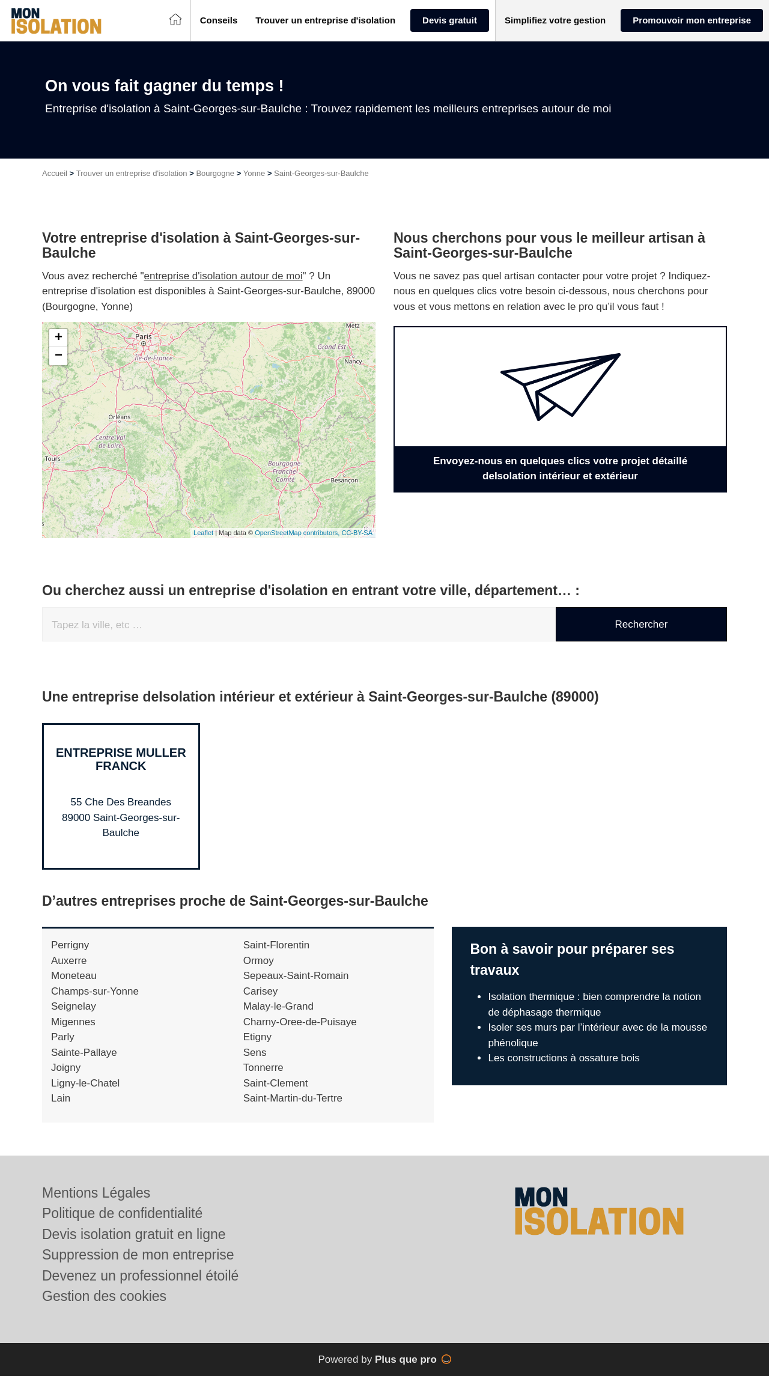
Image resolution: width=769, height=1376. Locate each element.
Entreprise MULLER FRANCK (121, 759)
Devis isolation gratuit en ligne (134, 1234)
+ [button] (58, 338)
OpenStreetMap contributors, (298, 532)
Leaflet (203, 532)
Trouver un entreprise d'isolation (131, 173)
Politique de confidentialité (122, 1213)
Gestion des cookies (104, 1296)
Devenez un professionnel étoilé (140, 1276)
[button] (219, 21)
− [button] (58, 356)
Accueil (54, 173)
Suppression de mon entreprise (138, 1254)
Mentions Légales (96, 1193)
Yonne (254, 173)
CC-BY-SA (356, 532)
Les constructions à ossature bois (563, 1058)
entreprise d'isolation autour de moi (223, 276)
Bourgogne (215, 173)
